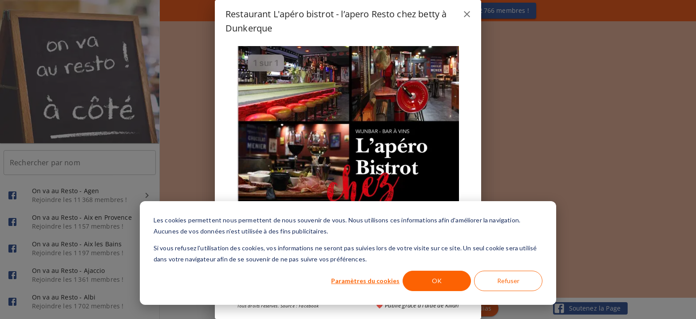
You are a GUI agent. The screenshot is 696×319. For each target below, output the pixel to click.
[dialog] (348, 253)
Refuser (508, 280)
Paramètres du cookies (365, 280)
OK (437, 280)
